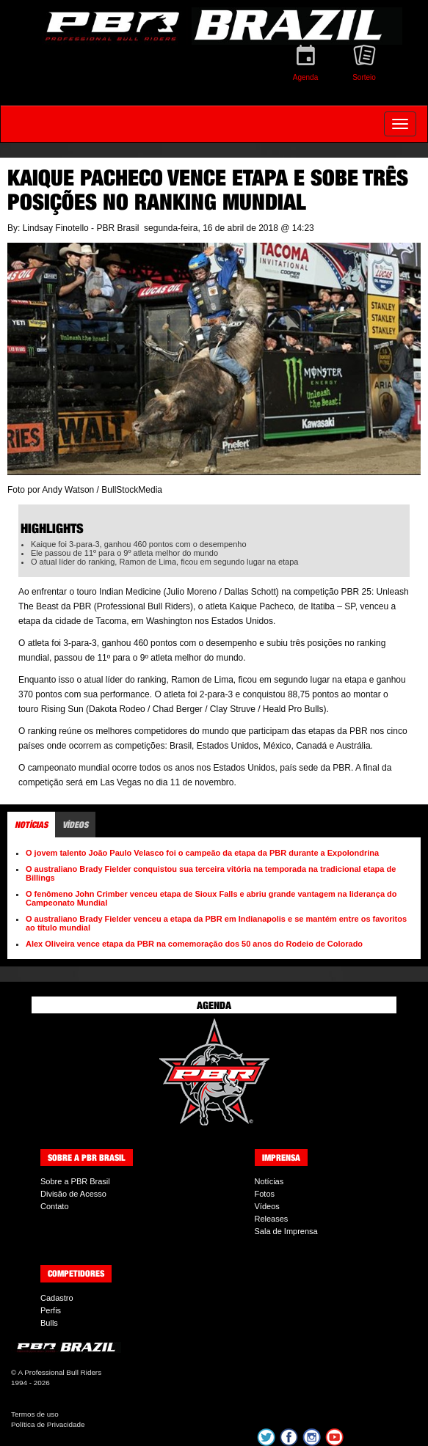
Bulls (49, 1322)
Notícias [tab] (31, 824)
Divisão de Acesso (73, 1193)
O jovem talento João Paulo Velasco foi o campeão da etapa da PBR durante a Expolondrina (202, 852)
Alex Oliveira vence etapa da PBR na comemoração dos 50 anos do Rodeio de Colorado (194, 943)
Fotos (265, 1193)
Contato (54, 1206)
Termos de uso (35, 1414)
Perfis (50, 1310)
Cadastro (56, 1297)
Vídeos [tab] (75, 824)
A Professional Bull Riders (59, 1372)
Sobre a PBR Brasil (75, 1181)
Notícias (269, 1181)
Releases (272, 1218)
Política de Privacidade (47, 1424)
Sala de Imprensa (286, 1231)
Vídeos (267, 1206)
